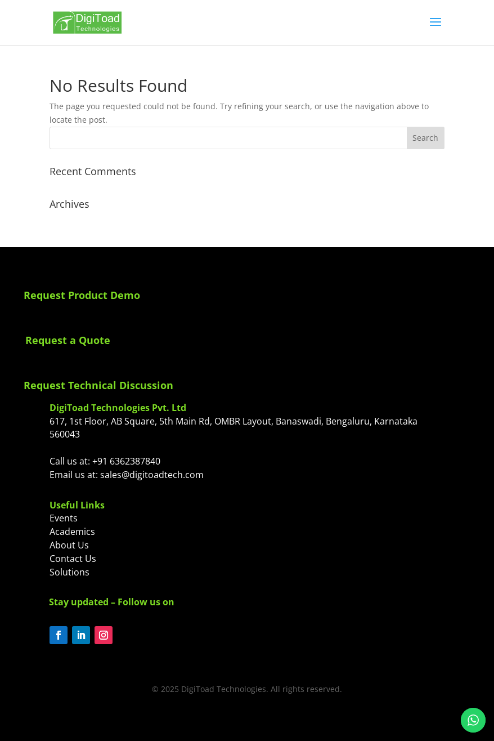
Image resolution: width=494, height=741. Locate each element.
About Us (69, 545)
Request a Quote (67, 340)
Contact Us (73, 558)
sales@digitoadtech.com (152, 474)
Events (64, 518)
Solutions (69, 572)
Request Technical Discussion (98, 385)
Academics (72, 531)
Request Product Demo (82, 295)
